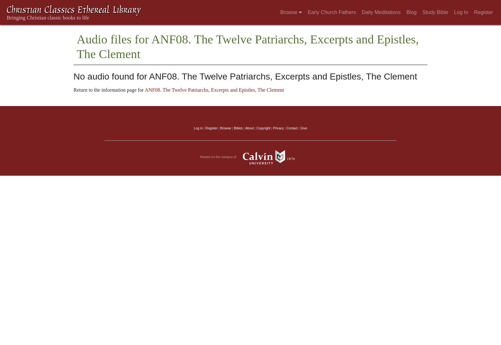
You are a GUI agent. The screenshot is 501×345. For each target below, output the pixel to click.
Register (483, 12)
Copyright (264, 128)
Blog (411, 12)
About (249, 128)
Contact (292, 128)
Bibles (238, 128)
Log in (198, 128)
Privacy (278, 128)
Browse (291, 12)
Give (303, 128)
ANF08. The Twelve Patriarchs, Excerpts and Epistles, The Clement (214, 90)
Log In (461, 12)
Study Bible (435, 12)
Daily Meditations (381, 12)
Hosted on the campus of (250, 157)
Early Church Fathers (332, 12)
